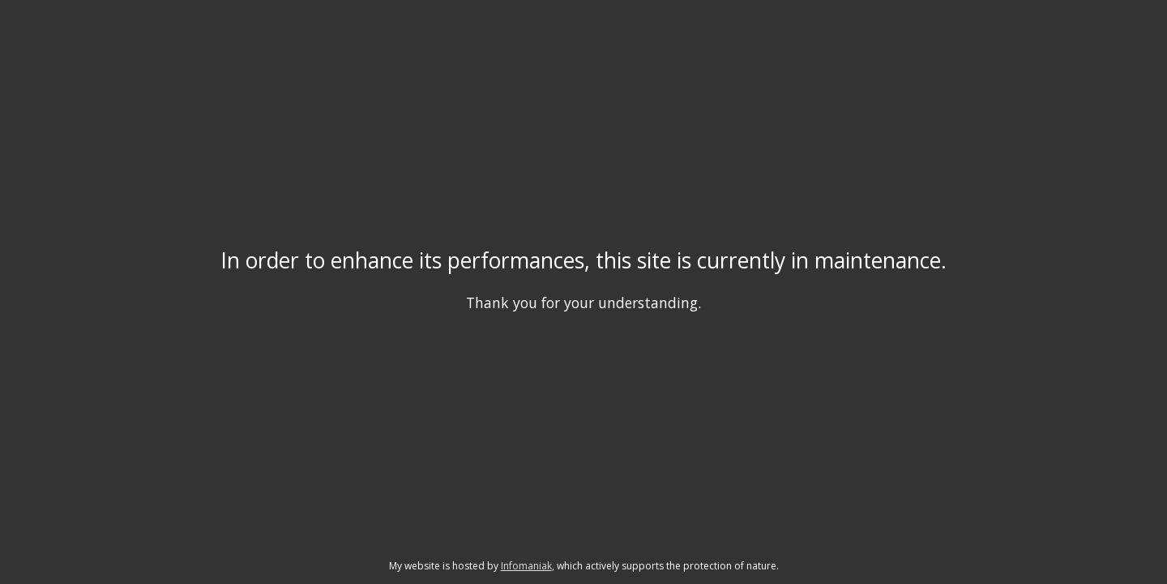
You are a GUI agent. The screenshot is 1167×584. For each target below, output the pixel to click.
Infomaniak (526, 566)
